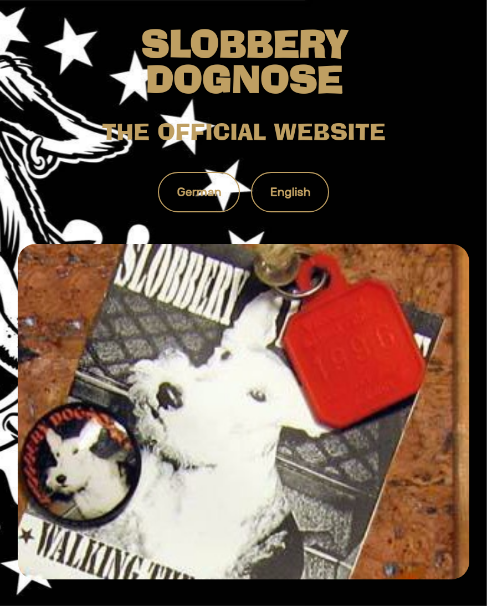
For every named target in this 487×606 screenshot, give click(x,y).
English (290, 192)
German (199, 192)
